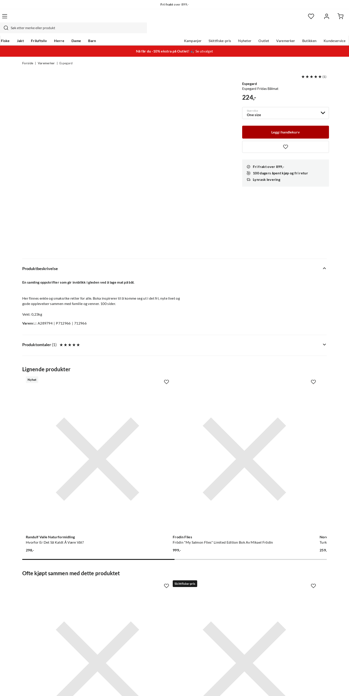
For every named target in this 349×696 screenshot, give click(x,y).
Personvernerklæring (272, 686)
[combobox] (169, 19)
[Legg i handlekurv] (285, 122)
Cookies (321, 686)
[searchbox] (174, 19)
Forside (27, 54)
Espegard (66, 54)
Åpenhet (156, 617)
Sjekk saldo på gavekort (40, 596)
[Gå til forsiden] (43, 19)
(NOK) (31, 686)
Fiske (26, 31)
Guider (27, 582)
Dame (97, 31)
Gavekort (93, 582)
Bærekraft (157, 610)
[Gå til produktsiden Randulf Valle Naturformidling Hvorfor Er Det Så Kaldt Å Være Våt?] (56, 342)
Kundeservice (312, 31)
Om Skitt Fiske (160, 575)
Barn (113, 31)
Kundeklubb (159, 625)
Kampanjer (170, 31)
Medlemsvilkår (161, 632)
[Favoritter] (283, 19)
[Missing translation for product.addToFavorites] (285, 137)
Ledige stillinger (161, 582)
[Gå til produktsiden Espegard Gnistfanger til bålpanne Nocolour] (293, 475)
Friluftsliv (60, 31)
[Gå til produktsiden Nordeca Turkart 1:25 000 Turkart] (214, 342)
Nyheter (222, 31)
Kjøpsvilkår (301, 686)
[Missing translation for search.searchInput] (100, 19)
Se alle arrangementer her (169, 596)
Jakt (41, 31)
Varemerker (263, 31)
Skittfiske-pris (197, 31)
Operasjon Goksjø (163, 603)
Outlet (241, 31)
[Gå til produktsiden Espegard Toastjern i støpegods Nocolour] (135, 475)
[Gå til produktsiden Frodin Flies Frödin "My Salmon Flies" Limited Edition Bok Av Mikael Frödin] (135, 342)
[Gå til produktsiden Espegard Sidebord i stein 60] (56, 475)
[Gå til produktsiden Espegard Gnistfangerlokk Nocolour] (214, 475)
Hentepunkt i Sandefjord (41, 589)
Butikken (287, 31)
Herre (80, 31)
